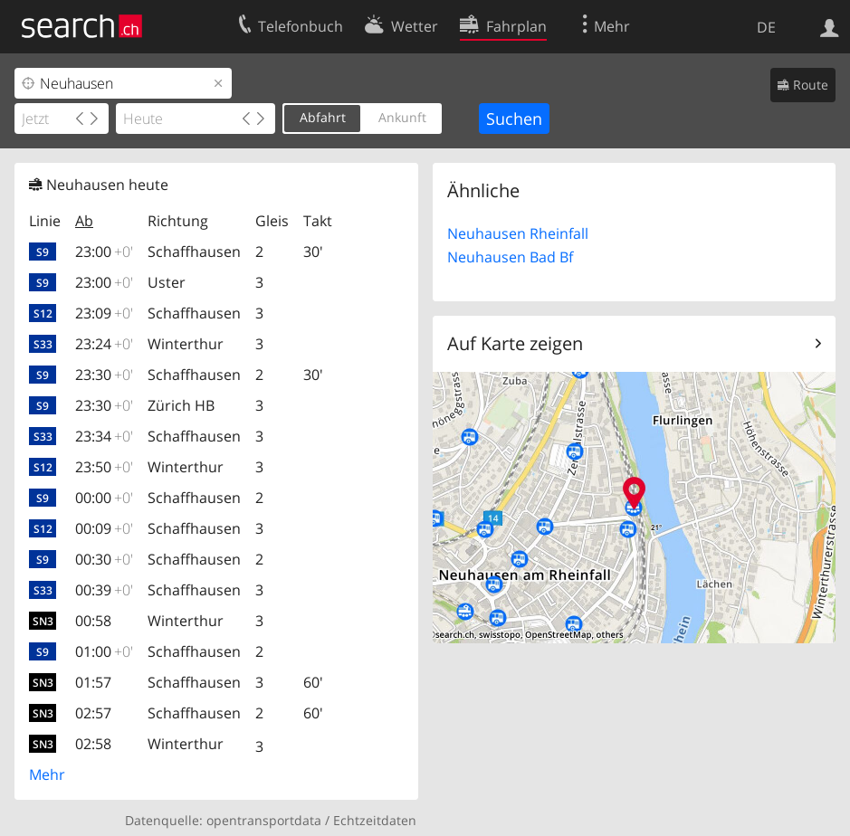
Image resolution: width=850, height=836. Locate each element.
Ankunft (402, 117)
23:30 (104, 375)
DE (766, 27)
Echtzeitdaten (374, 820)
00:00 (104, 498)
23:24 (104, 344)
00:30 (104, 559)
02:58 (93, 744)
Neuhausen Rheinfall (517, 233)
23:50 (104, 467)
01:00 (104, 651)
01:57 (93, 682)
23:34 (104, 436)
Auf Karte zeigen (515, 343)
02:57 (93, 713)
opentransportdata (263, 820)
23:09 (104, 313)
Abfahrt (323, 117)
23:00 (104, 251)
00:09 (104, 528)
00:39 (104, 590)
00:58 (93, 621)
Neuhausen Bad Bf (510, 257)
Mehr (47, 774)
